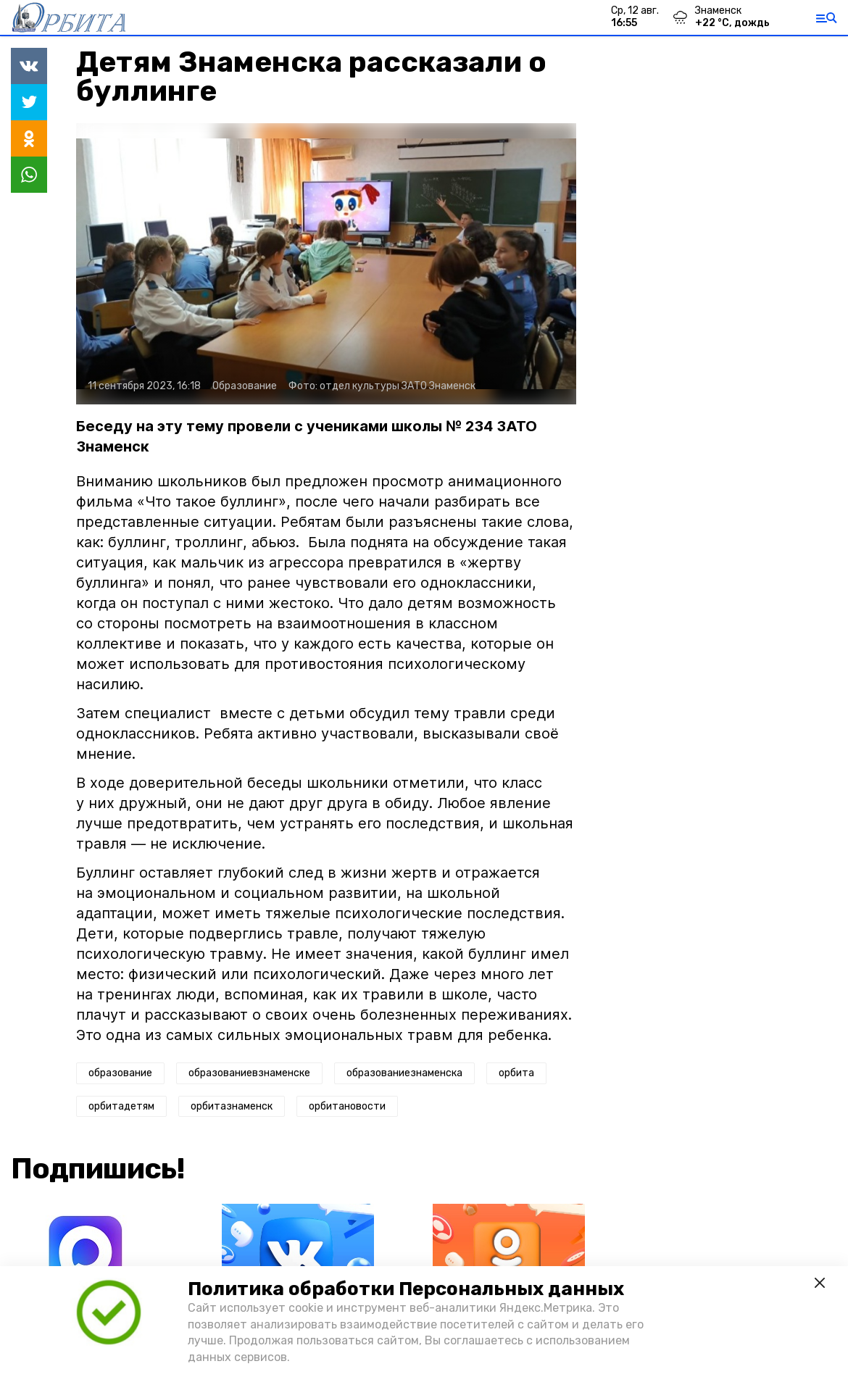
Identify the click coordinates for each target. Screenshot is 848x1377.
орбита (516, 1073)
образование (120, 1073)
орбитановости (347, 1106)
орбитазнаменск (232, 1106)
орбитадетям (121, 1106)
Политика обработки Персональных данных (406, 1289)
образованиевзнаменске (249, 1073)
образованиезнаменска (404, 1073)
